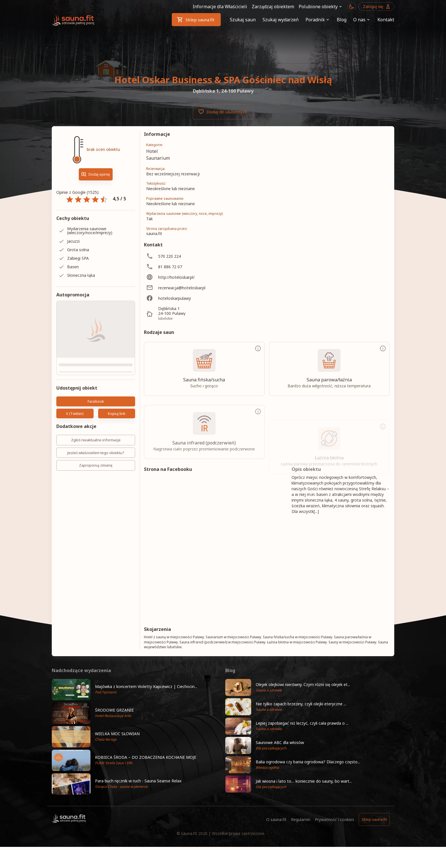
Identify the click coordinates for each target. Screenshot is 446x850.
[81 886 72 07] (194, 266)
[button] (136, 689)
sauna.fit (189, 833)
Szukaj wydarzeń (281, 19)
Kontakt (385, 19)
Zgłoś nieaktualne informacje (96, 440)
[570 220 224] (194, 256)
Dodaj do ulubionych (223, 111)
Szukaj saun (243, 19)
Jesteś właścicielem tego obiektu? (96, 453)
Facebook (95, 401)
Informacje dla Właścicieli (220, 6)
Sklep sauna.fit (196, 19)
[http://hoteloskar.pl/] (194, 277)
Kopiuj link (116, 414)
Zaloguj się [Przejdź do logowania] (376, 7)
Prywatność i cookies (334, 819)
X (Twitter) (75, 414)
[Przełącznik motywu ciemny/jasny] (351, 6)
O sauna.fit (276, 819)
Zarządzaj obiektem (273, 6)
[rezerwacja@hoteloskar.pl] (194, 287)
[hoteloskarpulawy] (194, 298)
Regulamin (300, 819)
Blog (341, 19)
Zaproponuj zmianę (96, 465)
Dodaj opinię (96, 174)
